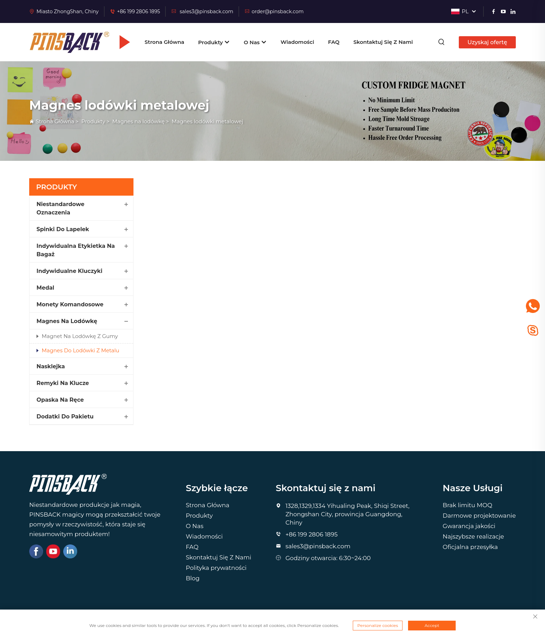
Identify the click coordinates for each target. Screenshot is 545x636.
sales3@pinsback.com (202, 11)
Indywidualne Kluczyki (69, 271)
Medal (45, 287)
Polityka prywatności (216, 567)
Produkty (214, 42)
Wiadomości (297, 42)
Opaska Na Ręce (60, 399)
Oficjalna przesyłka (470, 546)
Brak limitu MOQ (468, 505)
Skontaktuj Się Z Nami (383, 42)
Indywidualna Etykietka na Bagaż (75, 250)
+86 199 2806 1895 (138, 11)
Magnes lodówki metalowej (207, 121)
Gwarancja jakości (469, 526)
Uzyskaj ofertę (487, 42)
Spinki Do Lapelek (62, 229)
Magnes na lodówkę (138, 121)
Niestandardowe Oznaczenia (60, 208)
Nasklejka (50, 366)
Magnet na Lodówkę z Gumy (80, 336)
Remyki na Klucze (62, 383)
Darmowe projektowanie (479, 515)
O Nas (255, 42)
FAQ (334, 42)
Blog (193, 578)
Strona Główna (164, 42)
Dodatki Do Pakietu (64, 416)
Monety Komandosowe (70, 304)
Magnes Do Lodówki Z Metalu (80, 350)
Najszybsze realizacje (473, 536)
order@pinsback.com (274, 11)
